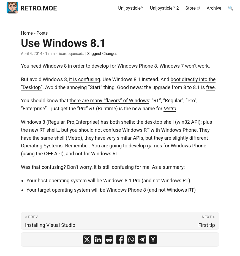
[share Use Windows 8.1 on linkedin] (98, 239)
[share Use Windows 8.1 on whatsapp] (131, 239)
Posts (42, 33)
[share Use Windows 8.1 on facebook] (120, 239)
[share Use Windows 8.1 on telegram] (142, 239)
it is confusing (84, 79)
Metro (169, 108)
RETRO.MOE (32, 7)
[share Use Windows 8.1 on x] (87, 239)
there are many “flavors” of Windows (109, 100)
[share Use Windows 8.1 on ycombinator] (153, 239)
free (210, 87)
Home (27, 33)
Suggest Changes (102, 53)
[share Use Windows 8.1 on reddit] (109, 239)
